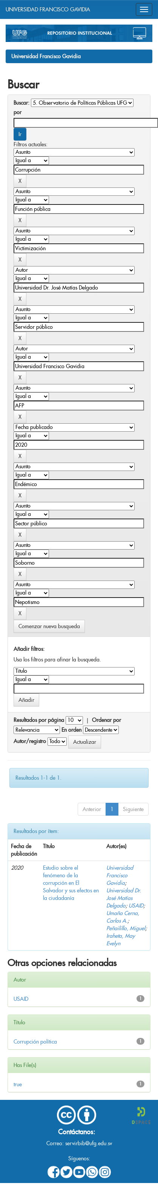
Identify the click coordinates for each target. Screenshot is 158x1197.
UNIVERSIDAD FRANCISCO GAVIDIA (48, 9)
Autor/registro (30, 741)
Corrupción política (35, 1041)
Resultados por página (39, 720)
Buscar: (21, 102)
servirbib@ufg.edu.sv (88, 1143)
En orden (71, 729)
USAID (136, 905)
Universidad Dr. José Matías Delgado (123, 898)
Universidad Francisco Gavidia (46, 56)
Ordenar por (106, 720)
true (18, 1084)
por (17, 112)
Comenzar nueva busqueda (49, 626)
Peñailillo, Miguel (125, 928)
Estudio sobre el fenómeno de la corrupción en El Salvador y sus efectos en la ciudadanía (71, 882)
